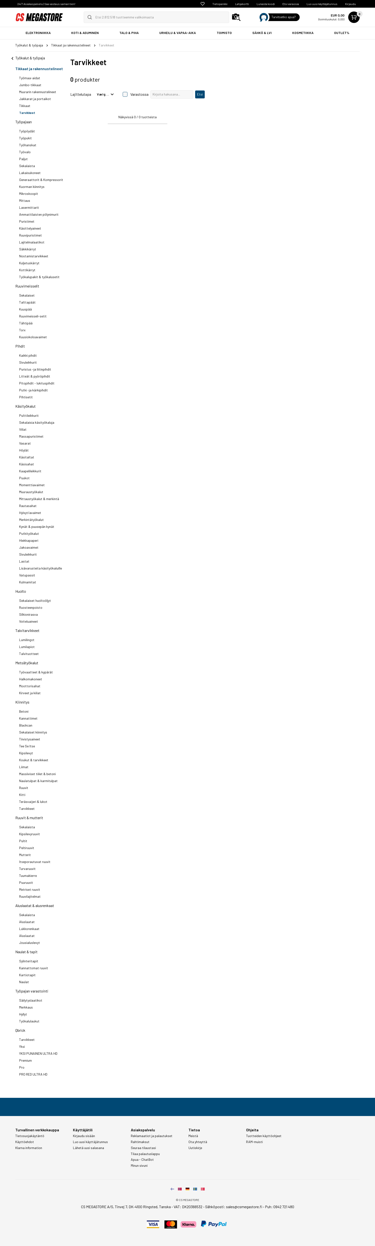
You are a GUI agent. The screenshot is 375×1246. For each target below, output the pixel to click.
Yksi (22, 1046)
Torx (22, 330)
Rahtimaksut (140, 1142)
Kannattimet (28, 718)
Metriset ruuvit (29, 889)
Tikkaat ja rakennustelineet (39, 68)
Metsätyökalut (26, 662)
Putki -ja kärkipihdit (33, 390)
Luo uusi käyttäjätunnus (322, 4)
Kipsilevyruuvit (29, 834)
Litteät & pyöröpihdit (34, 376)
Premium (25, 1060)
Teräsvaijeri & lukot (33, 802)
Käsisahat (26, 464)
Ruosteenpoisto (30, 607)
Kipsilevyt (26, 753)
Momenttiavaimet (32, 485)
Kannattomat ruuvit (33, 968)
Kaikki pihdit (28, 355)
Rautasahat (28, 506)
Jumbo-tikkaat (30, 85)
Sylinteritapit (28, 961)
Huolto (20, 591)
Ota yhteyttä (197, 1142)
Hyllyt (23, 1014)
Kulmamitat (27, 582)
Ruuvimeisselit (27, 286)
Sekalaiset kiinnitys (33, 732)
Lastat (24, 561)
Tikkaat (24, 106)
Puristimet (26, 221)
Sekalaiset (27, 295)
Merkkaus (26, 1007)
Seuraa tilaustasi (143, 1148)
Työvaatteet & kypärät (36, 672)
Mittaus (24, 200)
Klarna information (28, 1148)
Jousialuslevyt (29, 943)
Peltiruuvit (26, 848)
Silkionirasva (28, 614)
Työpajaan (23, 121)
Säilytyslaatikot (30, 1000)
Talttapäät (27, 302)
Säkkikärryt (27, 249)
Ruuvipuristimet (30, 235)
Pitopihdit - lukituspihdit (37, 383)
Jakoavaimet (29, 547)
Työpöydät (27, 131)
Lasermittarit (29, 207)
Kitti (22, 795)
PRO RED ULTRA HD (33, 1074)
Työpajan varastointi (31, 991)
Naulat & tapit (26, 951)
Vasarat (25, 443)
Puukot (24, 478)
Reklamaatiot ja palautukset (151, 1136)
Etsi (200, 94)
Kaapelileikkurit (30, 471)
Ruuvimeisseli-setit (33, 316)
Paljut (23, 159)
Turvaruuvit (27, 869)
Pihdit (20, 346)
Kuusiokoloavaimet (33, 337)
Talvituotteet (29, 654)
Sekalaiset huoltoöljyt (35, 600)
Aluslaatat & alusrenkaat (34, 905)
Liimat (23, 767)
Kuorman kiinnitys (31, 187)
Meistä (193, 1136)
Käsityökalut (25, 406)
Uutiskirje (195, 1148)
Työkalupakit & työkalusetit (39, 277)
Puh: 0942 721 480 (279, 1206)
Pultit (23, 841)
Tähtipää (26, 323)
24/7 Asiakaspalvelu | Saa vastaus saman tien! (46, 4)
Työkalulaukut (29, 1021)
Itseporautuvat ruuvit (34, 862)
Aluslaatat (27, 922)
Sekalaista (27, 166)
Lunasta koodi (266, 4)
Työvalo (25, 152)
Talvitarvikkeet (27, 630)
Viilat (23, 429)
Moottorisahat (29, 686)
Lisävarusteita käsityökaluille (40, 568)
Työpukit (25, 138)
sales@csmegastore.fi (244, 1206)
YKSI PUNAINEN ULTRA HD (38, 1053)
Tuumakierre (28, 876)
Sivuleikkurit (28, 362)
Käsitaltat (26, 457)
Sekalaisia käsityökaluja (36, 422)
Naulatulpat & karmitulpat (38, 781)
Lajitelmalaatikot (31, 242)
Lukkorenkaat (29, 929)
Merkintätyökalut (31, 520)
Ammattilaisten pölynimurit (39, 214)
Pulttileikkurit (29, 415)
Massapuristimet (31, 436)
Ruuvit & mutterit (29, 817)
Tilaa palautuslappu (145, 1154)
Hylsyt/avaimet (30, 513)
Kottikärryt (27, 270)
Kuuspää (25, 309)
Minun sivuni (139, 1165)
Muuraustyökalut (31, 492)
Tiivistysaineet (29, 739)
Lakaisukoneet (30, 173)
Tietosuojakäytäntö (29, 1136)
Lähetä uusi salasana (88, 1148)
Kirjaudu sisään (84, 1136)
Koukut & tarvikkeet (33, 760)
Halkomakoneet (30, 679)
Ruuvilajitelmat (30, 896)
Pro (21, 1067)
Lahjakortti (242, 4)
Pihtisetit (26, 397)
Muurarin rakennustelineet (37, 92)
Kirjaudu (350, 4)
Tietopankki (219, 4)
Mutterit (25, 855)
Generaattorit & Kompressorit (41, 180)
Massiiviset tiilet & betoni (37, 774)
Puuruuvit (26, 882)
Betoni (23, 711)
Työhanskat (27, 145)
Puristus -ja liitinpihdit (35, 369)
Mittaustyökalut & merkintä (39, 499)
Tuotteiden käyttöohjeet (263, 1136)
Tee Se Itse (27, 746)
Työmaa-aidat (29, 78)
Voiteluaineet (28, 621)
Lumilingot (26, 640)
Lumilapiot (27, 647)
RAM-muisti (254, 1142)
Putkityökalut (29, 533)
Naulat (24, 982)
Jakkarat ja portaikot (35, 99)
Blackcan (25, 725)
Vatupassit (27, 575)
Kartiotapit (27, 975)
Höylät (24, 450)
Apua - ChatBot (142, 1159)
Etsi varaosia (290, 4)
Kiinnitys (22, 702)
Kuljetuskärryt (29, 263)
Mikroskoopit (28, 194)
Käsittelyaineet (30, 228)
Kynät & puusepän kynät (36, 526)
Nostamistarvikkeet (33, 256)
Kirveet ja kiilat (30, 693)
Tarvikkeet (27, 113)
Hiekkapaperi (28, 540)
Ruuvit (23, 788)
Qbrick (20, 1030)
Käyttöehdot (24, 1142)
